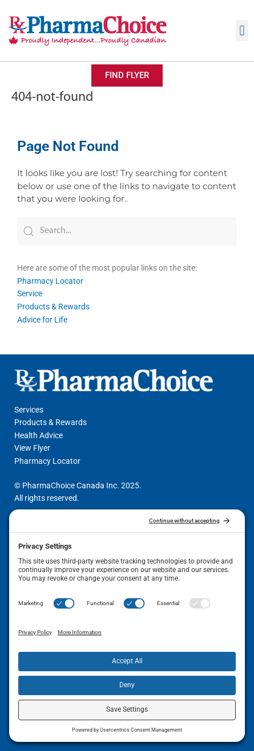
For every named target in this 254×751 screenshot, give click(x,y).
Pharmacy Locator (50, 280)
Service (29, 293)
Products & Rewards (53, 306)
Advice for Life (42, 319)
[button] (242, 31)
